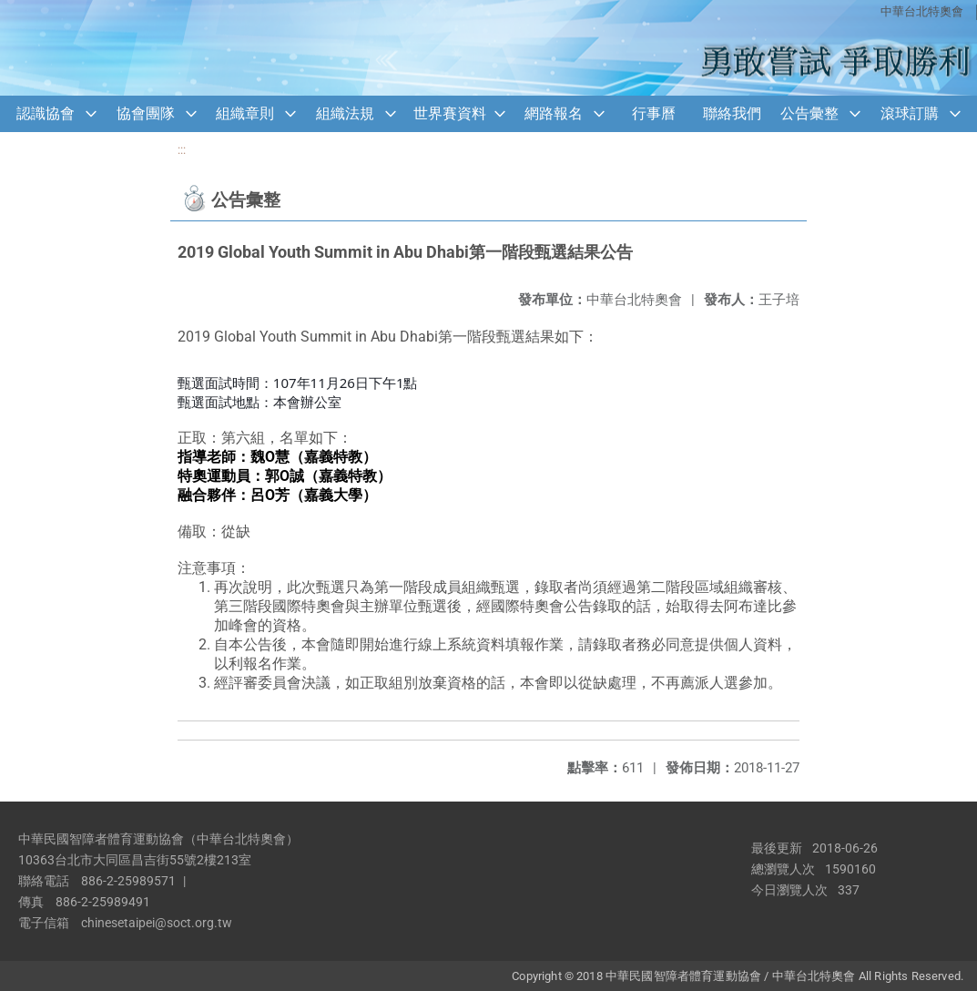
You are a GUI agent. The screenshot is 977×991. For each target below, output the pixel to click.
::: (182, 150)
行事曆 (654, 113)
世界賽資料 (449, 113)
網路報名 (553, 113)
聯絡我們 (732, 113)
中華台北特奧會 (921, 11)
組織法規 (345, 113)
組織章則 (245, 113)
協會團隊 (146, 113)
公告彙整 (809, 113)
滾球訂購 (909, 113)
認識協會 (45, 113)
